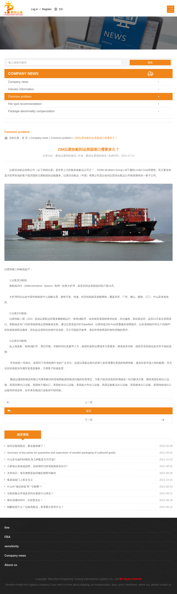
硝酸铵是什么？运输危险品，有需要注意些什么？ (35, 506)
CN (61, 9)
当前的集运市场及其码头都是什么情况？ (30, 493)
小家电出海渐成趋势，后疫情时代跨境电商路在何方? (37, 466)
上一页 (88, 402)
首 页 (25, 137)
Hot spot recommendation (25, 103)
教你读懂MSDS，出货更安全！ (25, 500)
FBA (7, 536)
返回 (88, 410)
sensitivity (11, 546)
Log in (34, 9)
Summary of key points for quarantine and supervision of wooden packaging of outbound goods (61, 452)
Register (47, 9)
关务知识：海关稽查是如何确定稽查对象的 (31, 473)
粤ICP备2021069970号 (130, 579)
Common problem (19, 96)
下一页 (88, 419)
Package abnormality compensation (31, 111)
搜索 (150, 62)
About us (10, 564)
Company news (23, 74)
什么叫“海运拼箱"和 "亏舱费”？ (24, 486)
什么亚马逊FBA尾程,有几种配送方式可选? (31, 459)
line (7, 527)
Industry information (21, 89)
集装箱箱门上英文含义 (20, 479)
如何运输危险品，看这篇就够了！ (26, 445)
